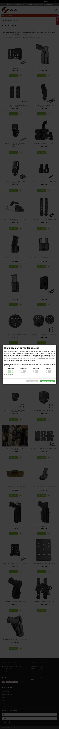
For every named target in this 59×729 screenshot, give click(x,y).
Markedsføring (23, 368)
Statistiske (48, 368)
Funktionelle (36, 368)
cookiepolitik (51, 358)
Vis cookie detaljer (8, 374)
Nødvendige (11, 368)
